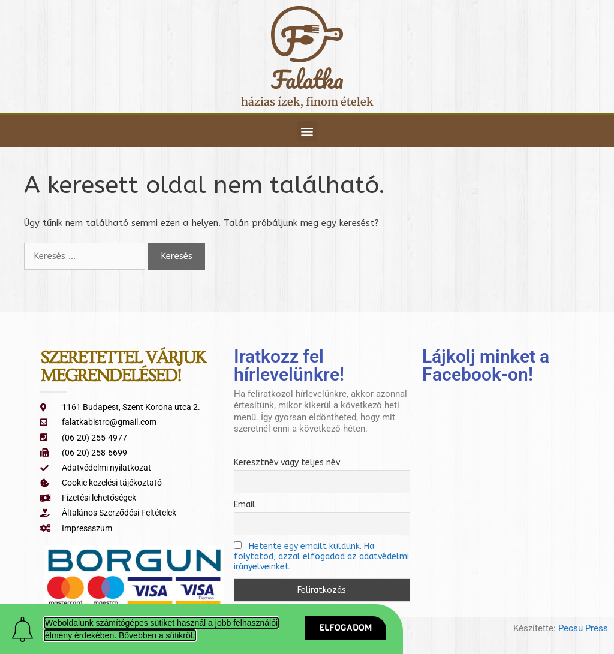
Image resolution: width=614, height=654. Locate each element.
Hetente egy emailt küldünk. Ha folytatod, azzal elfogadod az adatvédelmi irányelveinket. (321, 556)
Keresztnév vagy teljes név (287, 462)
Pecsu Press (583, 628)
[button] (307, 131)
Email (244, 504)
